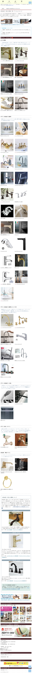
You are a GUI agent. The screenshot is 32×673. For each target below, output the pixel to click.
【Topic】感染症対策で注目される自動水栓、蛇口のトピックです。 (12, 24)
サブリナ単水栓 (9, 529)
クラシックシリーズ (21, 60)
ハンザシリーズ (7, 300)
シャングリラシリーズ (21, 327)
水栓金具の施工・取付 (4, 656)
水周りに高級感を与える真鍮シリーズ (7, 489)
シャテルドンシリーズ (21, 403)
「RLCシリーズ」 (26, 119)
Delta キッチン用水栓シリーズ (21, 110)
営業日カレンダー (4, 648)
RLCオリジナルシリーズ (7, 135)
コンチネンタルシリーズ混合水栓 (12, 555)
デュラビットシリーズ (21, 284)
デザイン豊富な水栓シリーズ (7, 60)
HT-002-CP (24, 32)
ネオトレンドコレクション (21, 218)
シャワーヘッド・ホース (7, 403)
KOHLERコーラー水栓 (21, 201)
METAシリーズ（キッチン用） (7, 376)
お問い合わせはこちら (9, 5)
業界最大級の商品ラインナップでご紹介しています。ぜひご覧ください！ (13, 625)
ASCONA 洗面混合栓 (7, 284)
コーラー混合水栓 (10, 580)
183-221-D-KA (23, 29)
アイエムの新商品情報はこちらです (16, 665)
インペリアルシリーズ (7, 152)
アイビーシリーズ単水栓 (17, 529)
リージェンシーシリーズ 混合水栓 (20, 580)
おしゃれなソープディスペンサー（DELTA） (7, 471)
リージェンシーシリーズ (21, 152)
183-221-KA (17, 29)
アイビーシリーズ (21, 135)
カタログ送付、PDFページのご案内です (8, 605)
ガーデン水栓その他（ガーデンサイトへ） (21, 447)
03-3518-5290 (5, 641)
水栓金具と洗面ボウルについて (6, 654)
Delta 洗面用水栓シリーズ (7, 234)
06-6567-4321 (4, 644)
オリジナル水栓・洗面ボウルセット (7, 110)
